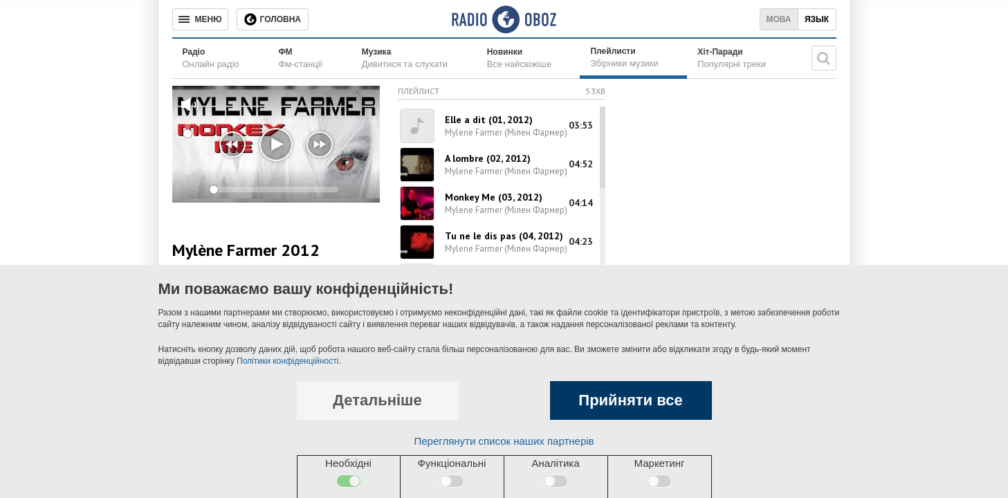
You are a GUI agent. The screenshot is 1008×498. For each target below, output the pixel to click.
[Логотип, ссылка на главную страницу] (504, 19)
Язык (817, 19)
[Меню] (200, 19)
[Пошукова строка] (824, 58)
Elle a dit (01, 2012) (489, 119)
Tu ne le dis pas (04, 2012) (504, 236)
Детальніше (377, 400)
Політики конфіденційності (287, 361)
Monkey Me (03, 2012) (493, 197)
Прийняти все (630, 400)
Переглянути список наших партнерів (504, 441)
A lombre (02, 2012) (488, 158)
